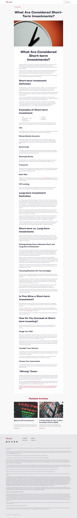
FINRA (37, 507)
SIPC (42, 507)
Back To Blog (17, 7)
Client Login (67, 2)
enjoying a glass (29, 310)
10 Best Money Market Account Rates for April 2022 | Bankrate (35, 386)
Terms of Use (25, 440)
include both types (32, 275)
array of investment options (46, 178)
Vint (22, 75)
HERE (25, 505)
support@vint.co (12, 453)
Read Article (17, 428)
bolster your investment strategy (33, 381)
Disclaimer (33, 440)
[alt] (6, 441)
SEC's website (46, 457)
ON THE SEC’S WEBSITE (40, 489)
